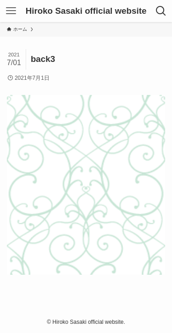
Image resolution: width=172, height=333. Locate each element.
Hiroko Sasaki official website (86, 11)
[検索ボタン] (161, 11)
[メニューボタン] (11, 11)
